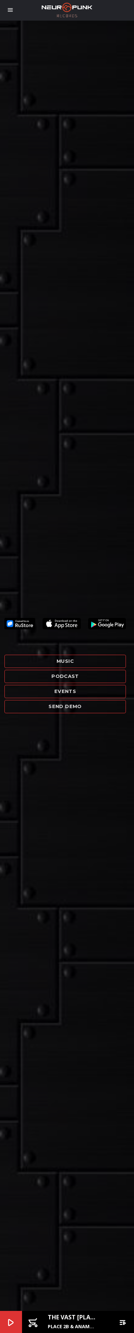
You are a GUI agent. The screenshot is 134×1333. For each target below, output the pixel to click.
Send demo (65, 706)
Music (65, 661)
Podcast (65, 676)
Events (65, 691)
